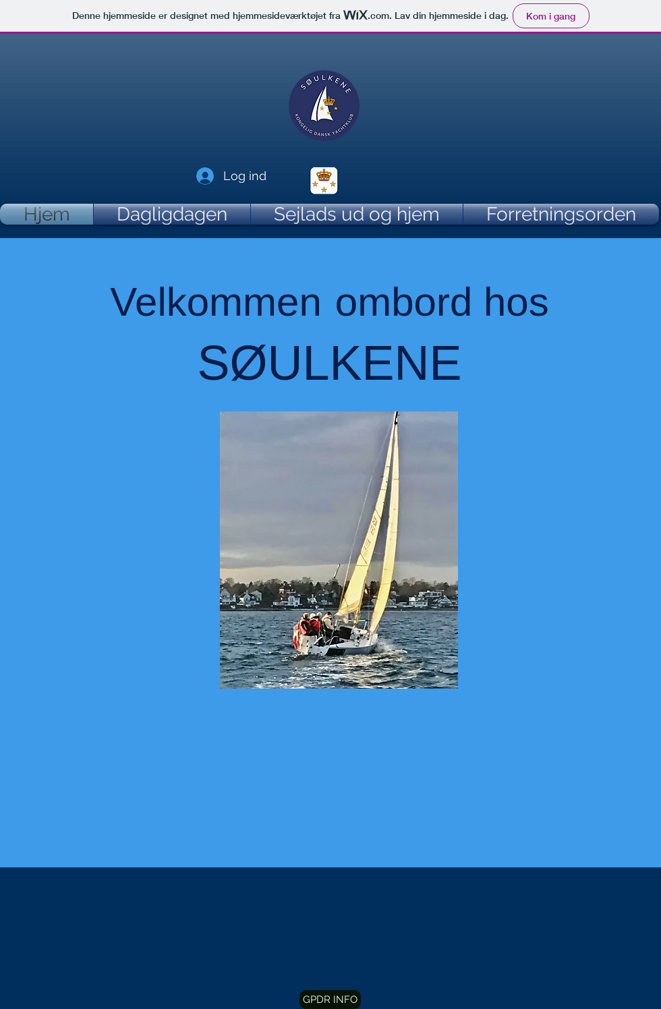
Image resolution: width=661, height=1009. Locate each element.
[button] (330, 999)
